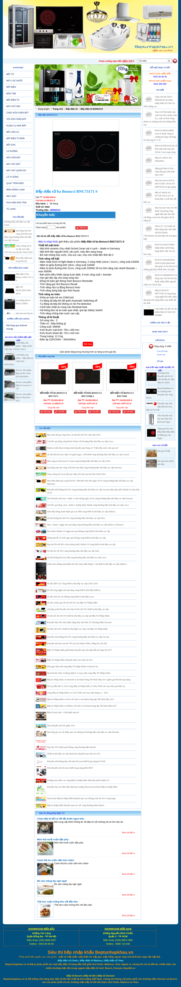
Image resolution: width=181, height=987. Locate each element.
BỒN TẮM (11, 93)
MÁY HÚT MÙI (13, 106)
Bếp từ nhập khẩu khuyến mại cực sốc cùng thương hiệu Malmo (75, 805)
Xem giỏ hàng (162, 351)
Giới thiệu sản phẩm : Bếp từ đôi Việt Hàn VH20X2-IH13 (18, 346)
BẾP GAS (10, 145)
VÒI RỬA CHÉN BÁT (16, 119)
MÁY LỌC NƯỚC (14, 80)
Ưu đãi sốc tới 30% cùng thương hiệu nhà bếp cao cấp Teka (73, 551)
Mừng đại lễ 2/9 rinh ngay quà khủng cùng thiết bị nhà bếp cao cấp (76, 538)
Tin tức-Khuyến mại (54, 55)
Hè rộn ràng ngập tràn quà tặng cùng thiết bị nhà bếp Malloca (74, 590)
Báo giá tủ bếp (163, 451)
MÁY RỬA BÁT (13, 157)
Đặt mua (83, 228)
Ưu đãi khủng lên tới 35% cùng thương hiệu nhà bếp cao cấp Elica (76, 518)
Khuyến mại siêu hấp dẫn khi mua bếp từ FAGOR (159, 406)
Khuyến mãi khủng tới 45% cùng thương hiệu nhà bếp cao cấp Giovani (78, 637)
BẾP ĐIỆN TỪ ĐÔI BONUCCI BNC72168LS (88, 394)
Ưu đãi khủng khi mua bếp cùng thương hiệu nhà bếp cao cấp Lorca (76, 557)
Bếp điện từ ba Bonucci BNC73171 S (24, 280)
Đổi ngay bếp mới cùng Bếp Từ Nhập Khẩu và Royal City (72, 666)
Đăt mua (47, 411)
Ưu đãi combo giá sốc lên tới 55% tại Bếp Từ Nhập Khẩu (72, 602)
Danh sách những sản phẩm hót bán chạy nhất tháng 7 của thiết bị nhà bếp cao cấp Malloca (87, 564)
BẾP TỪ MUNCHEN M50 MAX (23, 293)
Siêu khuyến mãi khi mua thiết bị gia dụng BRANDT (70, 768)
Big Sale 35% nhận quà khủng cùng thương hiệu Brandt (71, 747)
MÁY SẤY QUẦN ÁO (16, 170)
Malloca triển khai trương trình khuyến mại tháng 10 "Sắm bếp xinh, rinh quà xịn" (83, 448)
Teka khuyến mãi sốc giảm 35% (61, 725)
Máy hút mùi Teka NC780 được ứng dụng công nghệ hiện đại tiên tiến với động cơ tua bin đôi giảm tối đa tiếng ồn (160, 214)
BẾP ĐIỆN (11, 87)
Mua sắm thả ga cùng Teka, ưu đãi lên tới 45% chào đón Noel (73, 435)
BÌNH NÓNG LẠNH (15, 189)
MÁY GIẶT (11, 196)
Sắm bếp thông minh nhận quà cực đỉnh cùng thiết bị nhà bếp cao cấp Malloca (81, 511)
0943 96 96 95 (160, 77)
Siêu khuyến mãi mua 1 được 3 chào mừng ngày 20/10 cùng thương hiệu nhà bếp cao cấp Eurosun (90, 498)
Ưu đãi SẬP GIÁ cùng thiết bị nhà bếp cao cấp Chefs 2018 (72, 583)
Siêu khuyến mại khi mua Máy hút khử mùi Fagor (164, 418)
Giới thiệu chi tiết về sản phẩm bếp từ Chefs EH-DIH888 (166, 312)
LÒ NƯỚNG (12, 151)
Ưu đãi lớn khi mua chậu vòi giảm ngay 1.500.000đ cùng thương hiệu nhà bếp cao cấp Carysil (88, 454)
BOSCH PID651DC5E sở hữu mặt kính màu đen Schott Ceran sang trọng (166, 148)
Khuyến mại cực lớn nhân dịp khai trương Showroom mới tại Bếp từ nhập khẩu (82, 787)
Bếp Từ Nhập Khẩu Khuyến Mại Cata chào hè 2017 (70, 660)
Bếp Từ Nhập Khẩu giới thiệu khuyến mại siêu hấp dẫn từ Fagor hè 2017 (79, 650)
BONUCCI (55, 210)
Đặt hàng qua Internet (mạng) (16, 327)
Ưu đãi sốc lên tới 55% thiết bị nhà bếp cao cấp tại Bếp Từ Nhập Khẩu (78, 616)
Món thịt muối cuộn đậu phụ (52, 839)
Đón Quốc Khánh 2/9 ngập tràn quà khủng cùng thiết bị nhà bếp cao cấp (78, 531)
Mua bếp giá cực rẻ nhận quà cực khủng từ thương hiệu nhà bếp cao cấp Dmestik (83, 732)
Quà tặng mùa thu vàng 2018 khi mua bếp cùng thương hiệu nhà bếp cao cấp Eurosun (84, 467)
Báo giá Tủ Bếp (160, 445)
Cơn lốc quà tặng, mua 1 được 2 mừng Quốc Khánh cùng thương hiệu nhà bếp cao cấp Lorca (88, 505)
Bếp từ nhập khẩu (48, 241)
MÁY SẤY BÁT (13, 164)
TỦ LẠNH (11, 209)
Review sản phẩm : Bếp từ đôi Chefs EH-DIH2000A (24, 373)
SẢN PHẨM (79, 55)
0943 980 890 (160, 84)
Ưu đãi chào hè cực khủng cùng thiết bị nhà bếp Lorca (70, 596)
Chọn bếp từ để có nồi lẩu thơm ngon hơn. (60, 818)
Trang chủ (58, 109)
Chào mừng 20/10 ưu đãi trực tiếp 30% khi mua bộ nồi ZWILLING (18, 252)
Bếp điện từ (72, 109)
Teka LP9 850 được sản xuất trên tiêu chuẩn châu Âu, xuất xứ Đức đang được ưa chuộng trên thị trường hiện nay (160, 118)
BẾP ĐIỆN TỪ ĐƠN (15, 138)
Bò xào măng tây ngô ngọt (52, 881)
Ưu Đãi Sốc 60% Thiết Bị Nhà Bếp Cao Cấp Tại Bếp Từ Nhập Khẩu (77, 629)
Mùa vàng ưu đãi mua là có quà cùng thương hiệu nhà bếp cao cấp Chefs (78, 461)
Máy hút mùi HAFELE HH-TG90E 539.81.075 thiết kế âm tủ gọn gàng (165, 183)
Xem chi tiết (127, 832)
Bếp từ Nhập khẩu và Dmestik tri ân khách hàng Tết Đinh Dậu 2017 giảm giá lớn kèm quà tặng (88, 679)
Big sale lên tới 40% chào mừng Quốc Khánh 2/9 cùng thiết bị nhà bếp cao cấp (81, 544)
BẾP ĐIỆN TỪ (12, 100)
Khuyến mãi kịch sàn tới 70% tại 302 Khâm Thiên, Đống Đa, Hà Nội (77, 643)
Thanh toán (161, 355)
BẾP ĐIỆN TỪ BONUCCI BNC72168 (122, 394)
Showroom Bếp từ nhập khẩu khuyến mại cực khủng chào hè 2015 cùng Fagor (81, 798)
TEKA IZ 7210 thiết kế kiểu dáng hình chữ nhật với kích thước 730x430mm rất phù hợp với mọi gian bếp (160, 232)
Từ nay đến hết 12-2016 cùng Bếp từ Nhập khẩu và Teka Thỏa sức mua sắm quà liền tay (86, 686)
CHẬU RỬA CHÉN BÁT (17, 112)
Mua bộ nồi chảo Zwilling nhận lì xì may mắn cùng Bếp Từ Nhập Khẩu (78, 673)
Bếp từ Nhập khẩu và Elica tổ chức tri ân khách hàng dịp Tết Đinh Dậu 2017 (80, 699)
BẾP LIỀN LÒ (12, 132)
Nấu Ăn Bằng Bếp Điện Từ (52, 813)
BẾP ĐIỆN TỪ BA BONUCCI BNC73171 (53, 394)
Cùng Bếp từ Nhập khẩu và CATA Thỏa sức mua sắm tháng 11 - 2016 (77, 693)
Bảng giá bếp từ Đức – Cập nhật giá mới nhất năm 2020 (165, 171)
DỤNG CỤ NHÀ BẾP (16, 125)
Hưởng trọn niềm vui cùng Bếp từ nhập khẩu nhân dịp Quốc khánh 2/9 (78, 780)
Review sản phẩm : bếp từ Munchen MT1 (24, 397)
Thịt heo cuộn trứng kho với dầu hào (57, 901)
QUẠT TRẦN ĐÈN (15, 183)
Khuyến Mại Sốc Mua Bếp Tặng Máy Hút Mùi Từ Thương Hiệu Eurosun (79, 622)
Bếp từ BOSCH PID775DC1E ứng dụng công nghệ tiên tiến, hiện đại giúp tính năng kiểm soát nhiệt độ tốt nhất (160, 296)
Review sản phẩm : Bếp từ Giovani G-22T (24, 385)
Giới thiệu (31, 55)
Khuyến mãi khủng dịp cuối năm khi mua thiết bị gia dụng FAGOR (76, 761)
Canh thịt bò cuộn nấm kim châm (55, 860)
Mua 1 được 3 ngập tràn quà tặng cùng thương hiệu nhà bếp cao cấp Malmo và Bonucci (85, 524)
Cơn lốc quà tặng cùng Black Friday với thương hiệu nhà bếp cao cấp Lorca (80, 441)
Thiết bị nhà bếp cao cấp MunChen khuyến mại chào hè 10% (73, 753)
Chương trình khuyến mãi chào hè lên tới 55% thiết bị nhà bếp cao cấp (78, 609)
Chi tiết (61, 411)
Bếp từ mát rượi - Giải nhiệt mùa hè (63, 712)
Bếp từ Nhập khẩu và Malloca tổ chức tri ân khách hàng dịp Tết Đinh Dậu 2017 (82, 706)
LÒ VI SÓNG (12, 177)
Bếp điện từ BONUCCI (92, 109)
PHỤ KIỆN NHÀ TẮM (16, 202)
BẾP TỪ (10, 74)
